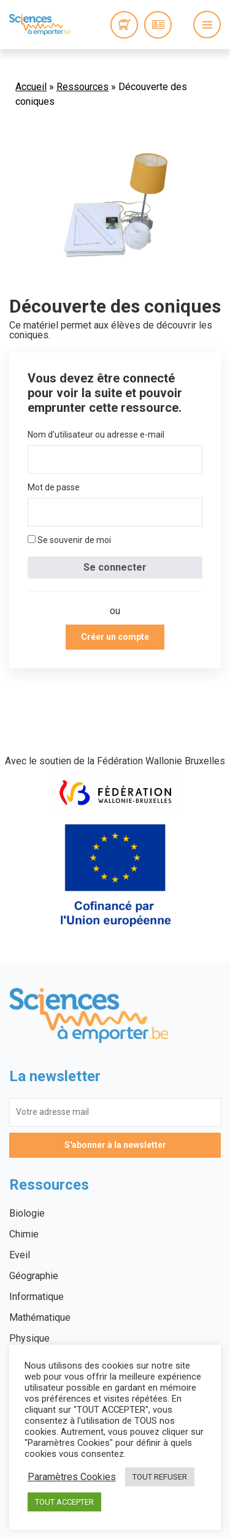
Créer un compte (115, 637)
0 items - (124, 25)
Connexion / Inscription (158, 25)
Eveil (19, 1255)
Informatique (36, 1296)
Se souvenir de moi (69, 540)
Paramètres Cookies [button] (72, 1477)
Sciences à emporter (40, 24)
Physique (29, 1338)
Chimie (24, 1234)
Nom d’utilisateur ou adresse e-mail (96, 434)
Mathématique (40, 1317)
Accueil (31, 87)
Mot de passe (54, 487)
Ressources (82, 87)
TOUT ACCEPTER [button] (64, 1502)
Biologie (27, 1213)
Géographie (33, 1276)
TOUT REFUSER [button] (159, 1476)
